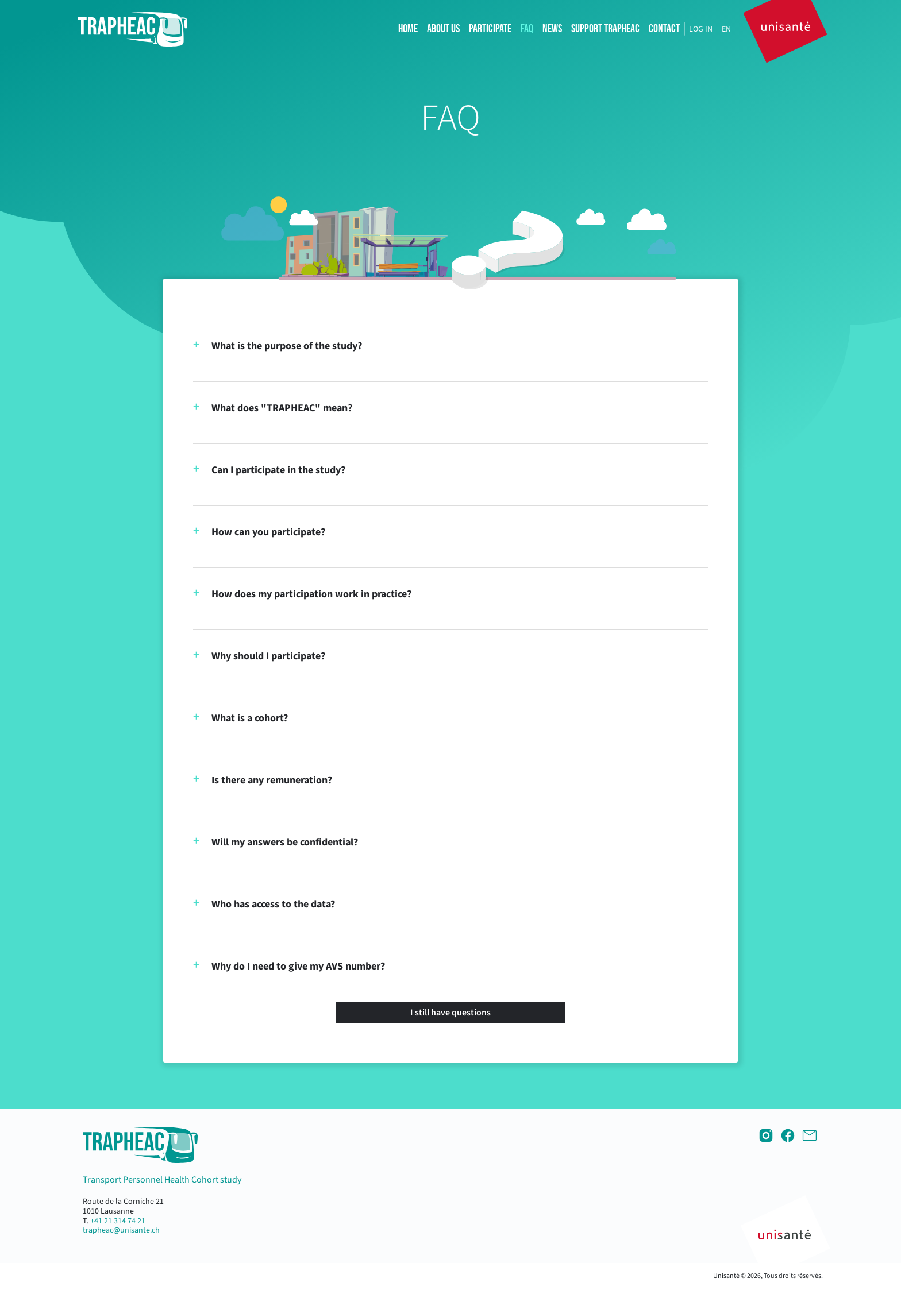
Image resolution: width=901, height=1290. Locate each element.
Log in (701, 29)
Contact (664, 29)
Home (408, 29)
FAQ (527, 29)
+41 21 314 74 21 (117, 1221)
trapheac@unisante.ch (121, 1230)
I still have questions (450, 1012)
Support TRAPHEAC (605, 29)
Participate (490, 29)
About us (443, 29)
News (552, 29)
